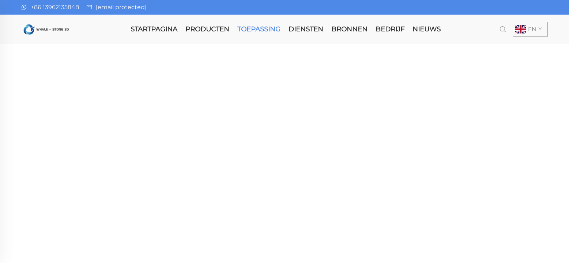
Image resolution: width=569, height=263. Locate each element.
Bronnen (349, 29)
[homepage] (46, 28)
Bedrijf (390, 29)
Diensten (306, 29)
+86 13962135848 (55, 7)
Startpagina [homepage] (154, 29)
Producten (207, 29)
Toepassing (258, 29)
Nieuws (426, 29)
